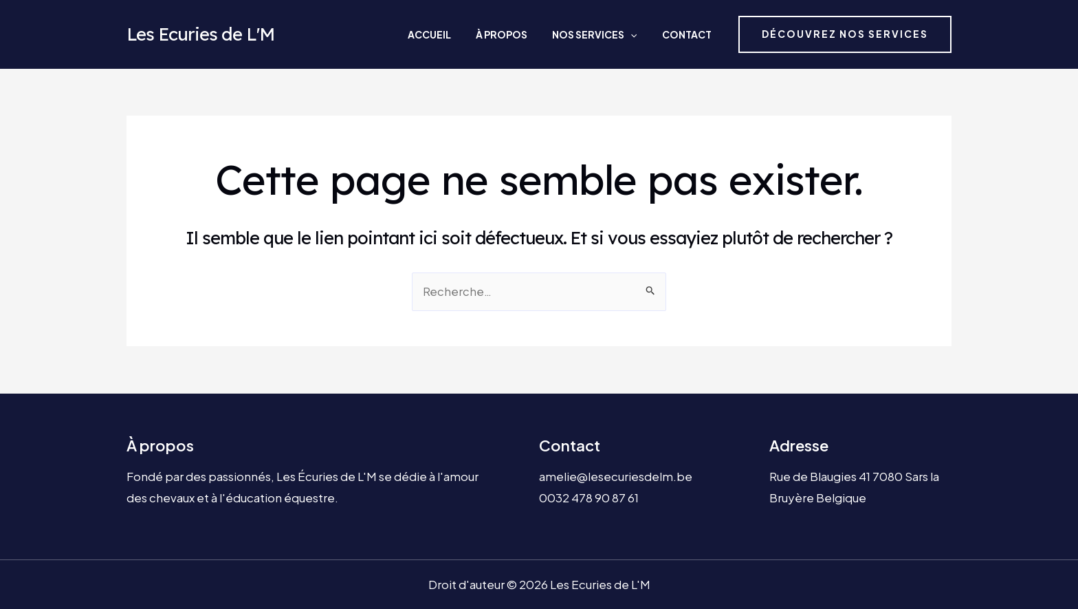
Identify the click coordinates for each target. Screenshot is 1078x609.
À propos (530, 34)
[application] (645, 34)
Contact (688, 34)
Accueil (470, 34)
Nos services (609, 34)
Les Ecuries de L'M (200, 34)
